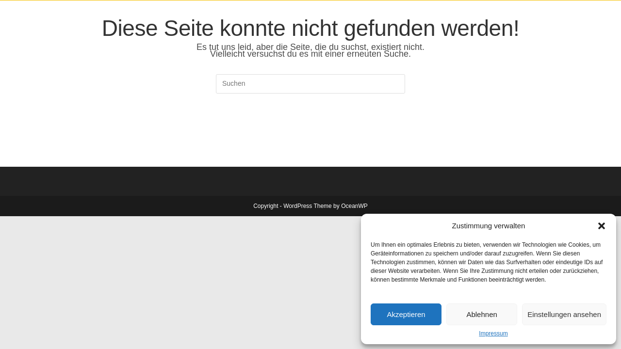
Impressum (493, 333)
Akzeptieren (406, 314)
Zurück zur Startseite (310, 132)
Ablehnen (481, 314)
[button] (601, 226)
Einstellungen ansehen (564, 314)
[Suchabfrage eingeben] (310, 84)
